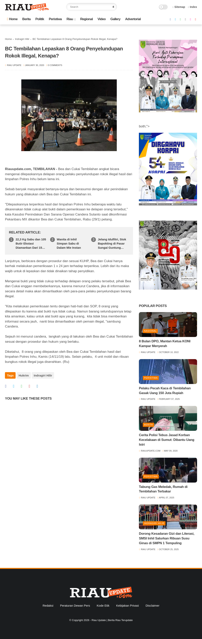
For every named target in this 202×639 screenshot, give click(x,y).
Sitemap (179, 6)
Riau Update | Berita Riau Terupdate (112, 620)
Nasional (150, 331)
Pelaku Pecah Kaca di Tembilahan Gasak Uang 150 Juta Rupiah (165, 390)
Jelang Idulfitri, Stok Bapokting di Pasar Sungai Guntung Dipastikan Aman (112, 244)
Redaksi (48, 605)
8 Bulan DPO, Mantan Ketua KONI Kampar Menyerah (164, 343)
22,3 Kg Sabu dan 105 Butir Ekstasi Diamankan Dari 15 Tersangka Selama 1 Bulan (31, 244)
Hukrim (24, 375)
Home (12, 19)
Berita (26, 19)
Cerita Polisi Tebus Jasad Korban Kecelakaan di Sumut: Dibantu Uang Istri (166, 439)
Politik (39, 19)
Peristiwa (55, 19)
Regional (86, 19)
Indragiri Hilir (22, 39)
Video (101, 19)
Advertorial (133, 19)
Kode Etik (103, 605)
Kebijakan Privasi (127, 605)
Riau (69, 19)
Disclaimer (152, 605)
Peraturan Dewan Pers (75, 605)
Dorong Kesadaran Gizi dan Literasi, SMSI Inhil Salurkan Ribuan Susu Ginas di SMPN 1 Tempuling (166, 538)
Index (192, 6)
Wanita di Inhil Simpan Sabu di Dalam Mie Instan (69, 243)
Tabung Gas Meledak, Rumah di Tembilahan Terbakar (163, 489)
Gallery (115, 19)
